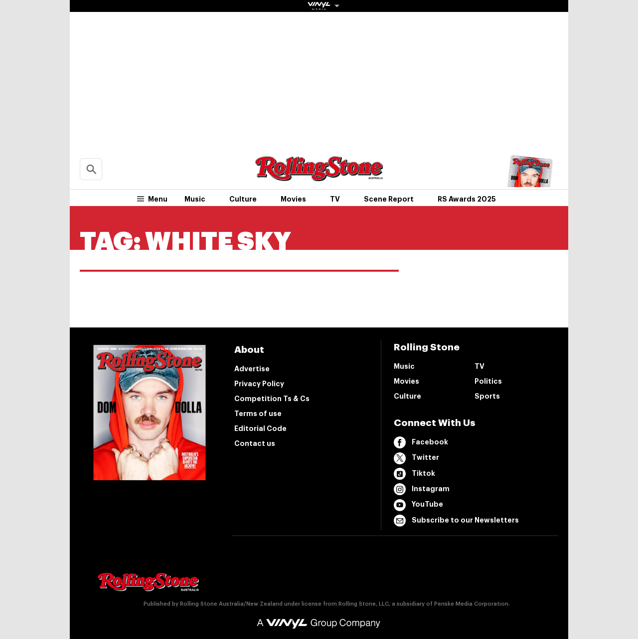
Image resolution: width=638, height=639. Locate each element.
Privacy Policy (259, 383)
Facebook (421, 442)
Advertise (252, 368)
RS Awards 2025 (467, 199)
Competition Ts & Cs (272, 398)
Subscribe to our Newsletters (456, 521)
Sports (487, 396)
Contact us (254, 443)
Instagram (422, 489)
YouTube (418, 505)
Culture (243, 199)
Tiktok (414, 474)
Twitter (416, 458)
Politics (488, 381)
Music (194, 199)
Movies (293, 199)
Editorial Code (260, 428)
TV (335, 199)
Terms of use (258, 413)
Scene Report (389, 199)
